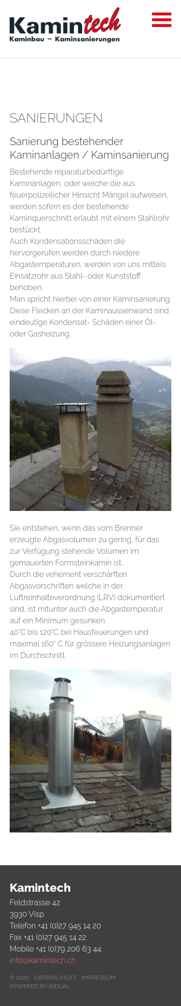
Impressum (98, 977)
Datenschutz (55, 977)
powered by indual (40, 986)
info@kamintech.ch (43, 960)
